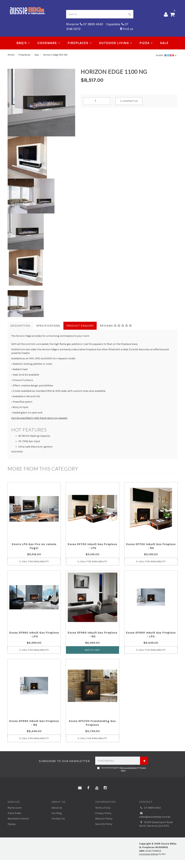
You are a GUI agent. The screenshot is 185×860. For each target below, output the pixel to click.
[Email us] (79, 788)
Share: (166, 55)
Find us (126, 29)
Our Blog (56, 813)
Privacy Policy (103, 813)
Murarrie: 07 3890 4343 (84, 24)
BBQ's (23, 43)
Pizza (146, 43)
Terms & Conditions (128, 768)
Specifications (48, 325)
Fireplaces (80, 43)
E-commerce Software (148, 854)
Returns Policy (103, 818)
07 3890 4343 (150, 808)
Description (20, 325)
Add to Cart (92, 650)
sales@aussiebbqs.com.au (154, 814)
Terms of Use (102, 807)
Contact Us (129, 101)
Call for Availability (34, 561)
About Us (56, 807)
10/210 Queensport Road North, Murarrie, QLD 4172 (156, 823)
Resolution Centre (18, 818)
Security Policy (103, 824)
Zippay (12, 824)
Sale (164, 43)
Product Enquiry (80, 325)
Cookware (48, 43)
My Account (14, 807)
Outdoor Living (115, 43)
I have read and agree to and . (121, 769)
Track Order (14, 813)
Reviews (116, 325)
